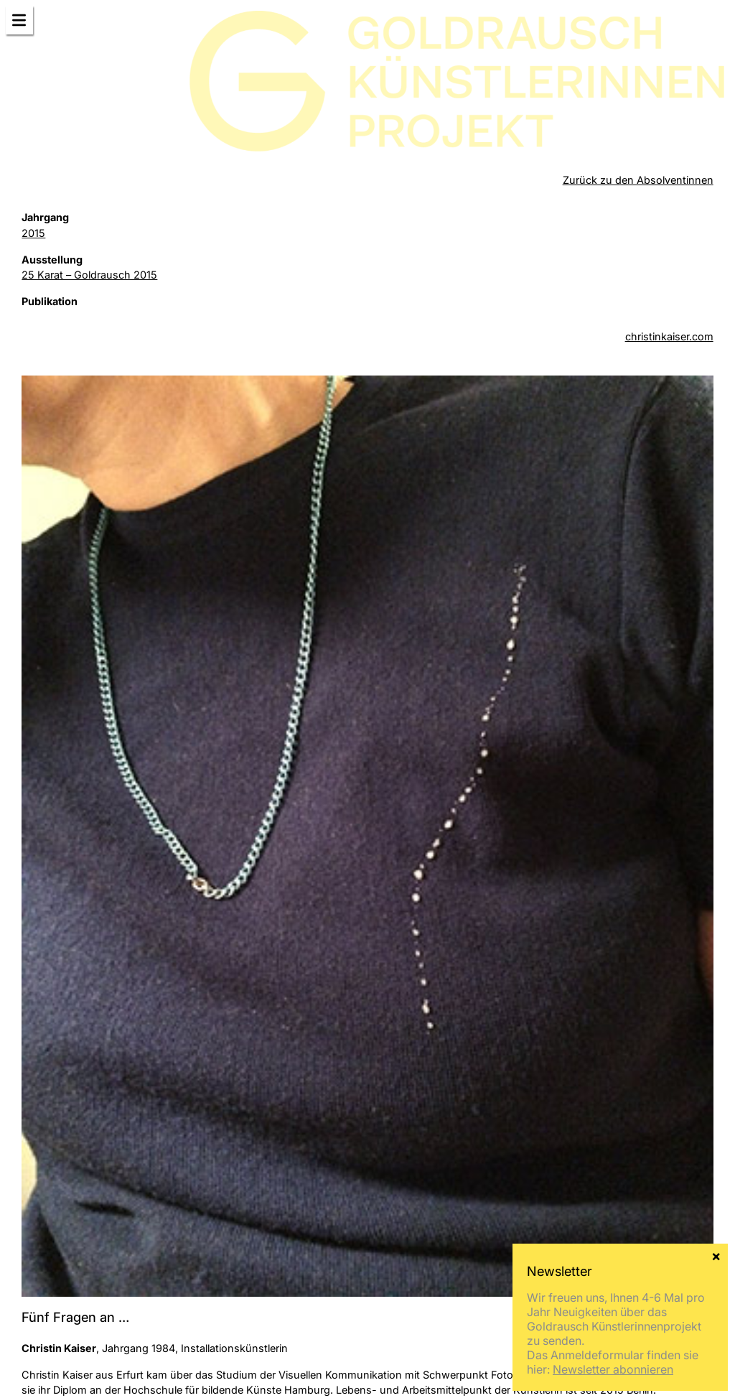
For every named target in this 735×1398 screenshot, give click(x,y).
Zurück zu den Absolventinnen (638, 180)
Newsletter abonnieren (613, 1369)
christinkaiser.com (669, 336)
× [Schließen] (716, 1255)
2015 (33, 233)
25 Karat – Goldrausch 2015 (89, 275)
